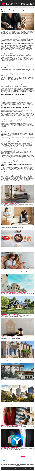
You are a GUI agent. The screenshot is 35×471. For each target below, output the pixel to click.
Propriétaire (23, 7)
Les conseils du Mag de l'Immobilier (8, 7)
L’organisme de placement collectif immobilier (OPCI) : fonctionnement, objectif (13, 292)
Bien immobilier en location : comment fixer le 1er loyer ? (10, 203)
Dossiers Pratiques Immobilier (17, 7)
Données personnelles (31, 468)
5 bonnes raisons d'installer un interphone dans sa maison (10, 447)
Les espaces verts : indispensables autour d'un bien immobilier (11, 403)
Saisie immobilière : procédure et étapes (7, 336)
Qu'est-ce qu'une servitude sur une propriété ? (8, 358)
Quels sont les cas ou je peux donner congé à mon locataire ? (10, 225)
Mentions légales (24, 468)
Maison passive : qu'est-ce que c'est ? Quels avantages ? (10, 314)
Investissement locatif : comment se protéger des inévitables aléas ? (11, 425)
